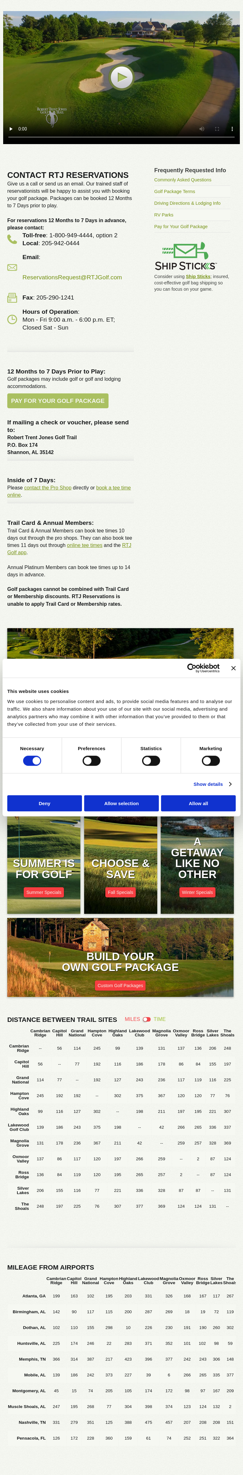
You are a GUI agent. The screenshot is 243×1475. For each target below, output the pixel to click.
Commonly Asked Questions (183, 179)
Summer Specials (43, 892)
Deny (44, 803)
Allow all (198, 803)
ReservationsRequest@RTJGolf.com (72, 277)
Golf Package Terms (174, 191)
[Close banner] (233, 668)
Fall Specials (120, 892)
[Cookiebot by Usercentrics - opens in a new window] (192, 668)
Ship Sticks (198, 276)
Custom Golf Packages (120, 985)
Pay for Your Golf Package (58, 401)
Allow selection (121, 803)
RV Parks (164, 214)
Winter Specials (197, 892)
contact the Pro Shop (47, 487)
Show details (208, 784)
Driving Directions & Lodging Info (187, 203)
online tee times (85, 545)
